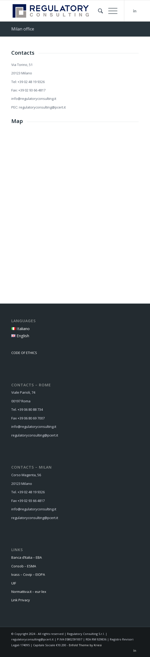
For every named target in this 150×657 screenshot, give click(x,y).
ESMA (31, 566)
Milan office (22, 29)
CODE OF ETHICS (24, 352)
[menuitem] (98, 10)
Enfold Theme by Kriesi (85, 645)
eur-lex (41, 591)
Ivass (15, 574)
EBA (39, 557)
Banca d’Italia (21, 557)
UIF (13, 583)
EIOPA (40, 574)
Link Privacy (20, 600)
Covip (27, 574)
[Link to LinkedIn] (135, 11)
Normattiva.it (21, 591)
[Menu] (110, 10)
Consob (17, 566)
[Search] (98, 10)
